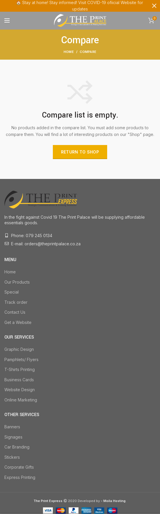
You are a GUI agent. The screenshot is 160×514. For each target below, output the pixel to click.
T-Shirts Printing (19, 369)
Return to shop (80, 151)
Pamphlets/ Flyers (21, 359)
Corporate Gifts (19, 467)
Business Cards (19, 379)
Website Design (19, 389)
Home (69, 52)
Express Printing (19, 477)
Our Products (17, 281)
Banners (12, 426)
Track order (15, 302)
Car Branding (16, 446)
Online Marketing (20, 399)
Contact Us (14, 312)
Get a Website (18, 322)
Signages (13, 436)
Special (11, 291)
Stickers (12, 457)
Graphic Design (19, 349)
